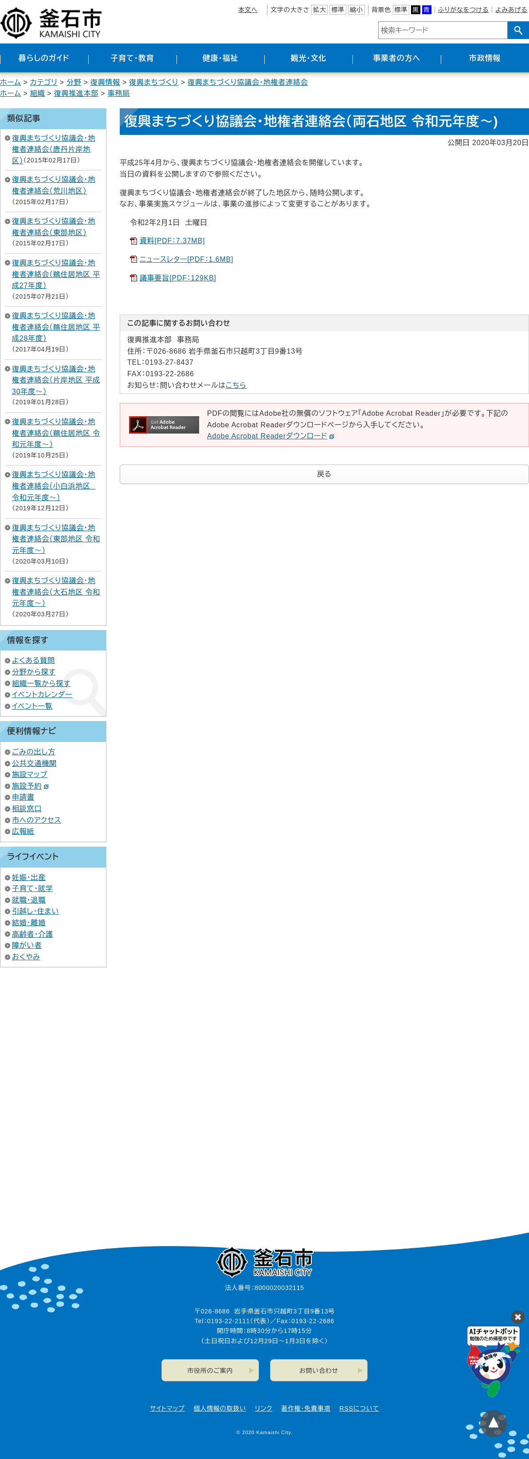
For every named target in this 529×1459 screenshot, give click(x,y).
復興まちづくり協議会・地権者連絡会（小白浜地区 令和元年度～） (53, 486)
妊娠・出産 (29, 877)
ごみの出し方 (33, 752)
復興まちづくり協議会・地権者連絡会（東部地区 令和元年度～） (56, 539)
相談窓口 (27, 808)
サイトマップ (167, 1408)
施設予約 (30, 786)
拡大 (319, 9)
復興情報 (105, 82)
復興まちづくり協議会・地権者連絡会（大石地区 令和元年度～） (56, 592)
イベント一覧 (32, 706)
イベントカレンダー (42, 694)
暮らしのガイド (44, 58)
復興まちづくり (154, 82)
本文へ (248, 10)
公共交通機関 (34, 763)
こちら (236, 385)
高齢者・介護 (32, 934)
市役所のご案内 (210, 1370)
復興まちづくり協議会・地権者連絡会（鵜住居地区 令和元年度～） (56, 433)
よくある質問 (33, 660)
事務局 (118, 93)
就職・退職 (29, 900)
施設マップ (29, 774)
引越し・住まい (35, 911)
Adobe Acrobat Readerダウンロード (270, 436)
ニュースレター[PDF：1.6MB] (186, 259)
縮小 (356, 9)
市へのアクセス (36, 820)
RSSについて (359, 1408)
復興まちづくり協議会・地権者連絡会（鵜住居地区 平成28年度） (56, 327)
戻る (324, 474)
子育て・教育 (132, 58)
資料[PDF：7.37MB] (172, 240)
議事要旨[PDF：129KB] (178, 278)
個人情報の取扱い (220, 1408)
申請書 (23, 797)
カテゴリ (44, 82)
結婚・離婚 (29, 923)
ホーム (10, 82)
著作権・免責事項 (305, 1408)
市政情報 (485, 58)
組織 (37, 93)
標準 (338, 9)
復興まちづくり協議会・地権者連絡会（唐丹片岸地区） (53, 149)
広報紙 (23, 831)
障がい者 (27, 945)
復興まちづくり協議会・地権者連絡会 (248, 82)
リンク (263, 1408)
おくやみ (26, 957)
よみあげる (511, 10)
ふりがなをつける (463, 10)
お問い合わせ (318, 1370)
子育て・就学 (32, 888)
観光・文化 (309, 58)
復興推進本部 (76, 93)
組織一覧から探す (41, 683)
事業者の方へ (396, 58)
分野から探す (34, 672)
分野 (74, 82)
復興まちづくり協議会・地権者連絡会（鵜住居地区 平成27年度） (56, 274)
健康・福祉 (221, 58)
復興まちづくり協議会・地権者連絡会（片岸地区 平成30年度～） (56, 380)
